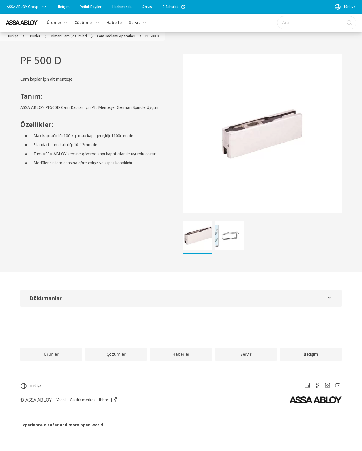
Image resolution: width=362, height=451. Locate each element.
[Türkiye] (344, 7)
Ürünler (54, 22)
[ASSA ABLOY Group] (27, 6)
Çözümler (83, 22)
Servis (134, 22)
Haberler (114, 22)
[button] (66, 23)
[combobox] (316, 22)
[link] (63, 7)
